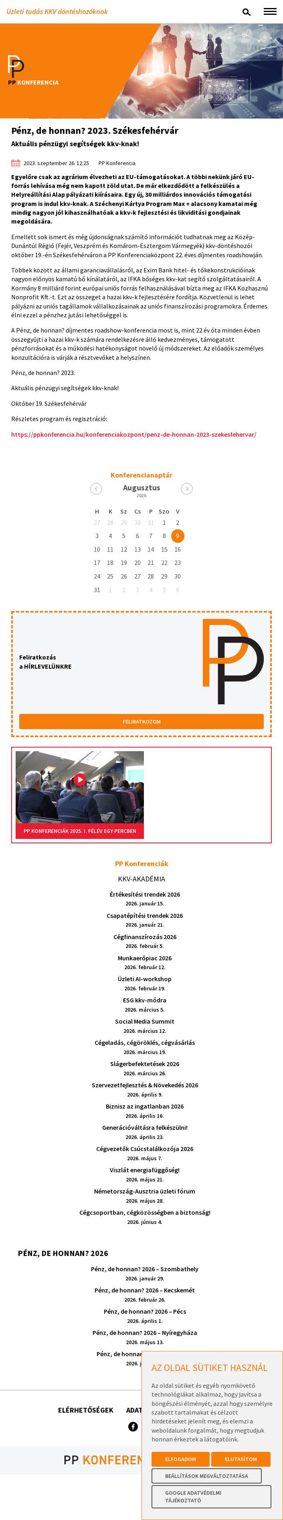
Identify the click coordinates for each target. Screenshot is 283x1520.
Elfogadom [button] (180, 1459)
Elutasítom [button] (241, 1459)
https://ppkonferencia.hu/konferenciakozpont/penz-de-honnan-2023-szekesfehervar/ (134, 434)
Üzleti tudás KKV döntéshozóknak (57, 11)
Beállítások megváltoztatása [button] (206, 1476)
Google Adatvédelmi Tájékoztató (193, 1496)
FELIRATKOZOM (142, 721)
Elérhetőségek (85, 1410)
